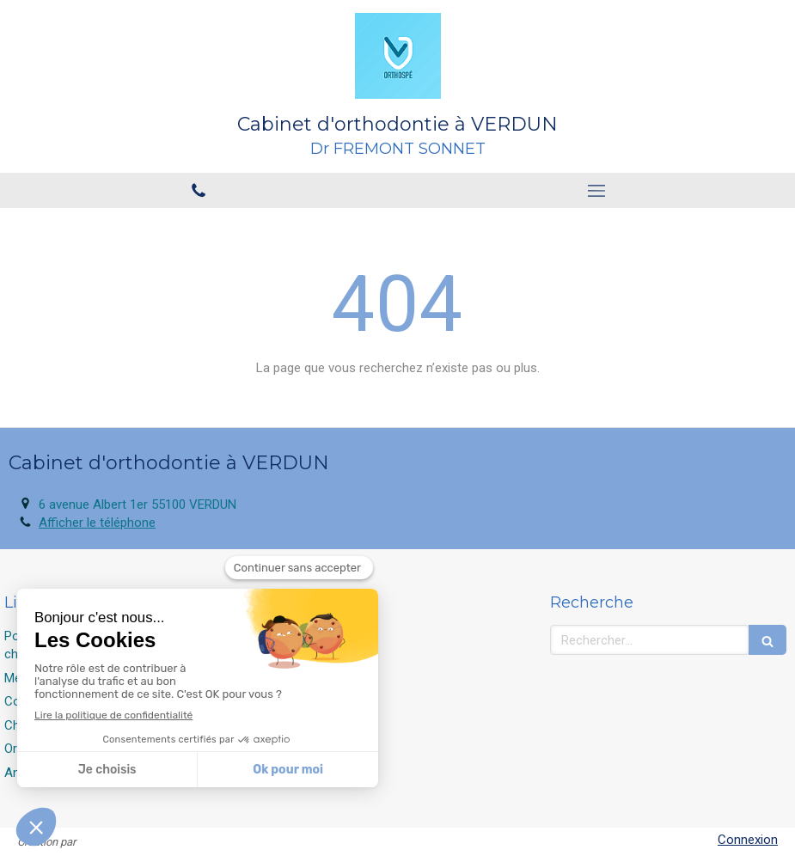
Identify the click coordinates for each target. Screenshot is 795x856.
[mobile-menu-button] (597, 191)
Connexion (748, 839)
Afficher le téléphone (97, 522)
